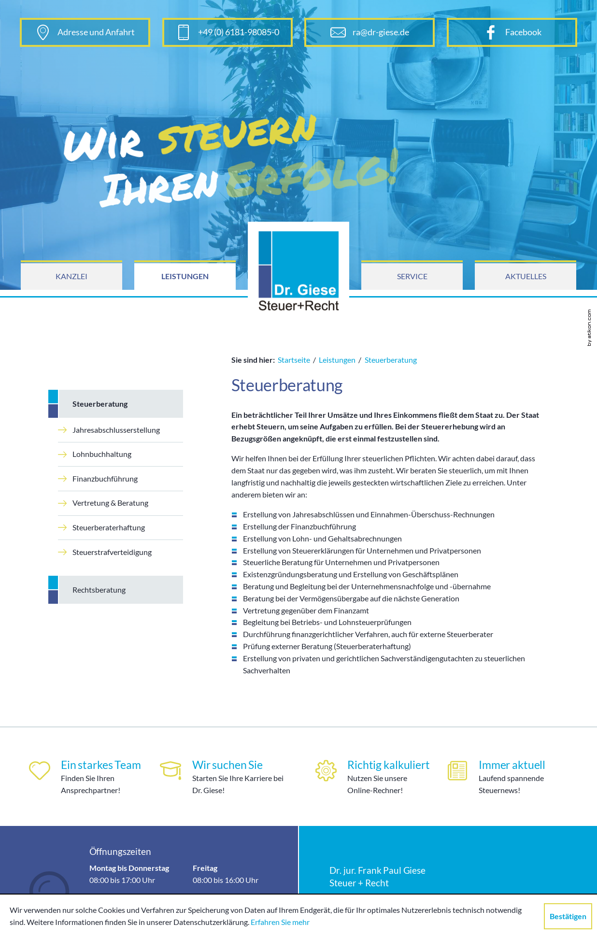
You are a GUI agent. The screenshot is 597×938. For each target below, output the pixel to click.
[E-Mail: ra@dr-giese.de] (369, 32)
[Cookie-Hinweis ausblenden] (568, 916)
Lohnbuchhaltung (94, 453)
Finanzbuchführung (98, 478)
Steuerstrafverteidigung (105, 551)
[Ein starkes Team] (84, 776)
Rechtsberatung (99, 589)
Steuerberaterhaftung (101, 527)
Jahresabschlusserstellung (109, 429)
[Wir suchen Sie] (226, 776)
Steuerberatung (100, 403)
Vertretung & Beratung (103, 502)
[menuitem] (71, 276)
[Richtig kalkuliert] (370, 776)
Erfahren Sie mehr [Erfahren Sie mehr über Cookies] (280, 921)
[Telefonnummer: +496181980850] (227, 32)
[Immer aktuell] (513, 776)
